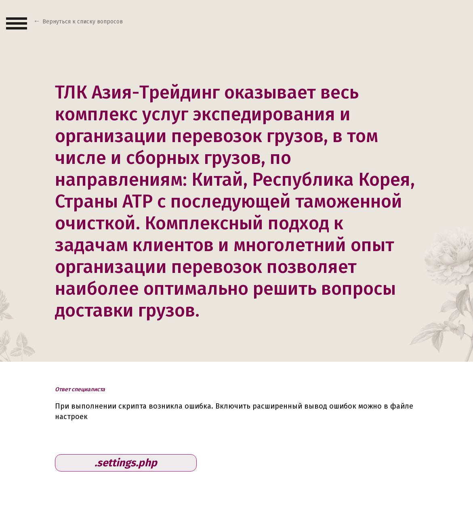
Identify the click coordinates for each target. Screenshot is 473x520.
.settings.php (126, 463)
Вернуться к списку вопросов (82, 21)
